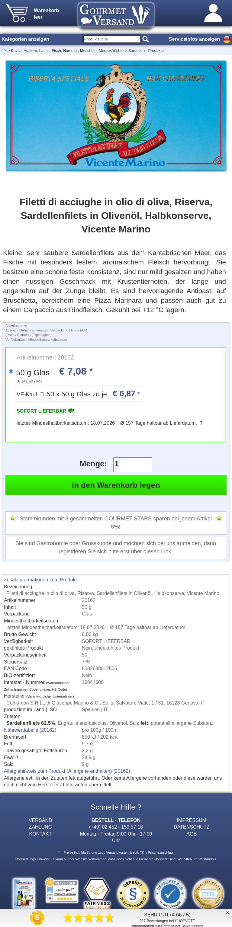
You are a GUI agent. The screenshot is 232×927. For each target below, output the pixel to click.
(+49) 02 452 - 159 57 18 (116, 827)
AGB (191, 833)
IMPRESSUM (191, 820)
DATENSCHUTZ (192, 827)
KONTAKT (40, 833)
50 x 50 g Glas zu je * (78, 393)
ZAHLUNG (40, 827)
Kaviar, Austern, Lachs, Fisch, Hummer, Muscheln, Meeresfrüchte (67, 50)
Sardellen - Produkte (146, 50)
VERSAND (40, 820)
